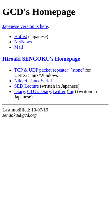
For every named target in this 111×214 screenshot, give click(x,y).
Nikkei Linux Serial (33, 80)
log (71, 91)
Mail (18, 47)
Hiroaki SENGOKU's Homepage (41, 59)
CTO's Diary (39, 91)
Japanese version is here (25, 26)
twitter (59, 91)
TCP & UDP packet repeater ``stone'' (49, 70)
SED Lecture (26, 86)
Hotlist (20, 36)
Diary (19, 91)
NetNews (23, 41)
